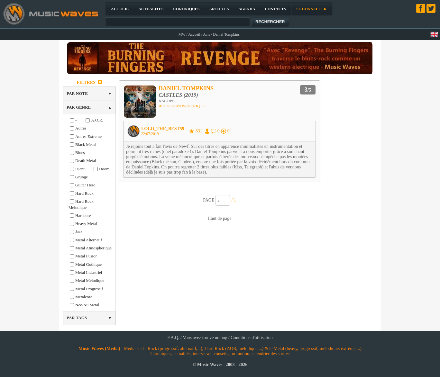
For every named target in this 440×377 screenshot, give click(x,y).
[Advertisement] (350, 174)
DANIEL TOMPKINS (186, 88)
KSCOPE (167, 100)
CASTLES (170, 95)
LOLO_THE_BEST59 (162, 128)
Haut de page (220, 218)
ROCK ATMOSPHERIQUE (182, 105)
